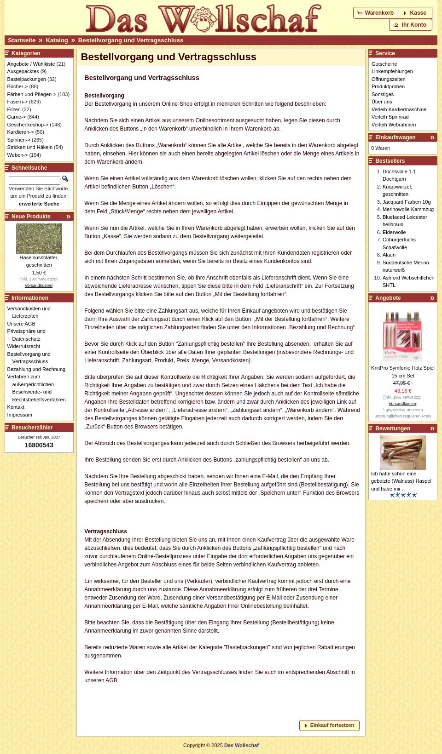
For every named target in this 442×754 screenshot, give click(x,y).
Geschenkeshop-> (28, 124)
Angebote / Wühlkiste (31, 64)
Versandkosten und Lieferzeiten (31, 312)
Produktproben (388, 86)
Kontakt (18, 407)
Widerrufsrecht (26, 346)
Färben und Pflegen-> (32, 94)
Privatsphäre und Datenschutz (29, 335)
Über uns (382, 101)
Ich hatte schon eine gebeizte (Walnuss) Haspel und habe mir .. (401, 481)
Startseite (21, 40)
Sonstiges (383, 94)
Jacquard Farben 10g (407, 202)
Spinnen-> (18, 140)
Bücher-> (17, 86)
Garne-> (16, 117)
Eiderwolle (394, 232)
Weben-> (17, 155)
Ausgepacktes (23, 71)
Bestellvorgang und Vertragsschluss (131, 40)
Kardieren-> (20, 132)
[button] (376, 13)
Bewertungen (392, 428)
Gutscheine (384, 64)
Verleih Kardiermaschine (399, 109)
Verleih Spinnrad (390, 117)
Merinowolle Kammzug (408, 209)
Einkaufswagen (395, 137)
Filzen (14, 109)
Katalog (57, 40)
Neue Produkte (31, 216)
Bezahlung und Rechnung (39, 369)
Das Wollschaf (241, 745)
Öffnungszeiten (389, 79)
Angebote (388, 298)
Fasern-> (17, 101)
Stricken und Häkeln (29, 147)
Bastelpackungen (26, 79)
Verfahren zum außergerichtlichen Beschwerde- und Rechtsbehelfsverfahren (39, 388)
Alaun (389, 254)
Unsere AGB (23, 323)
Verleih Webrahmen (394, 124)
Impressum (22, 414)
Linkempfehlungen (392, 71)
